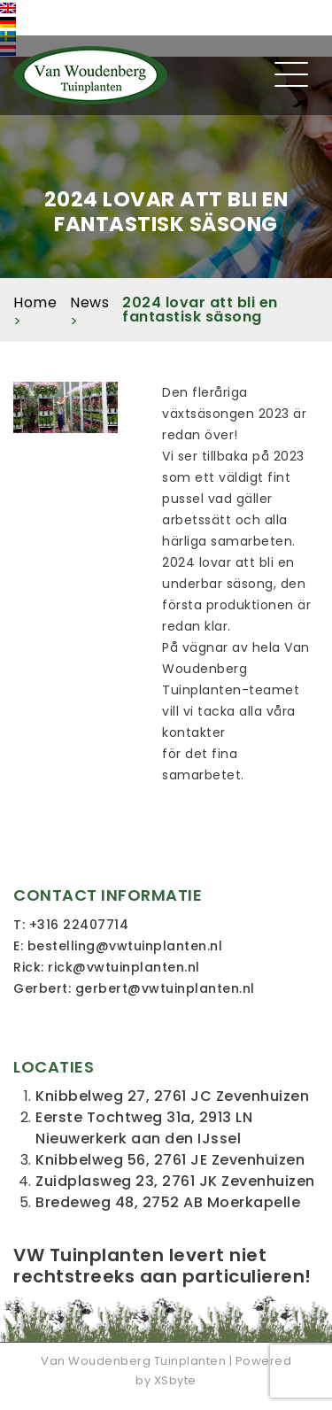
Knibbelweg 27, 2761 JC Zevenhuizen (172, 1096)
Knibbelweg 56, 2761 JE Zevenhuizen (170, 1160)
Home (35, 302)
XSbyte (175, 1380)
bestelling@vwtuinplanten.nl (125, 946)
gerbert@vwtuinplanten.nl (165, 988)
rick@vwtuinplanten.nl (124, 967)
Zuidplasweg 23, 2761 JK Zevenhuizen (175, 1181)
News (89, 302)
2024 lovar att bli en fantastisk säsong (200, 309)
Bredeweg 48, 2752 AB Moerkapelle (167, 1202)
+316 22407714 (79, 925)
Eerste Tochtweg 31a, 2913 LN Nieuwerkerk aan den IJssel (143, 1128)
